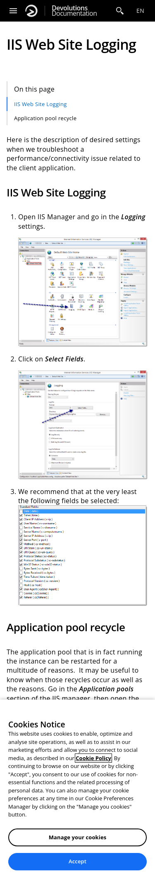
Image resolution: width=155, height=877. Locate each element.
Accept (77, 861)
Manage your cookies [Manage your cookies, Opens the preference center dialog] (78, 837)
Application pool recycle (45, 118)
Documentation (74, 10)
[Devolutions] (31, 10)
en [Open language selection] (140, 11)
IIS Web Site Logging (40, 104)
